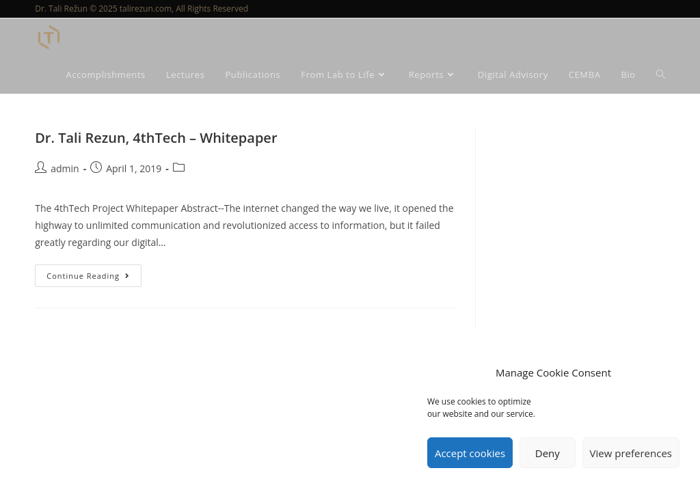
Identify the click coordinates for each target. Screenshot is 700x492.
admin (65, 168)
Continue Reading (94, 272)
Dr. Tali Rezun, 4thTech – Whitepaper (156, 137)
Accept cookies (470, 453)
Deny (547, 453)
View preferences (631, 453)
